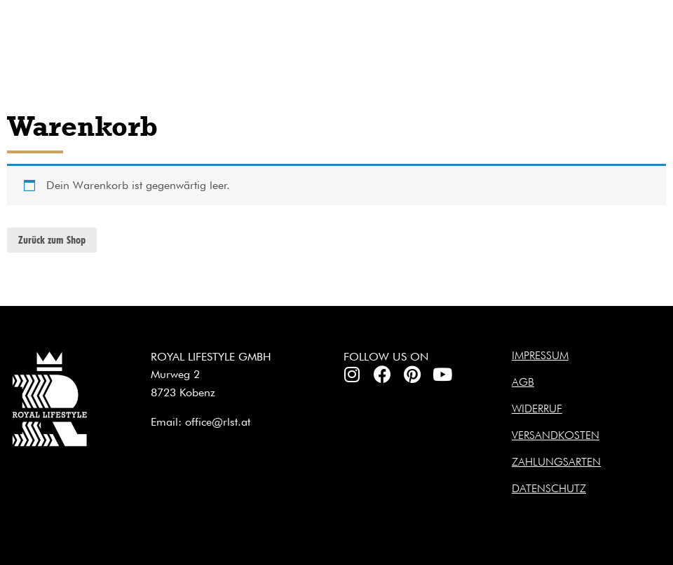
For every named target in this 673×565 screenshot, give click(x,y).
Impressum (540, 355)
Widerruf (537, 408)
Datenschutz (549, 488)
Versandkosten (555, 435)
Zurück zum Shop (52, 239)
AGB (523, 382)
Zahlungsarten (556, 461)
